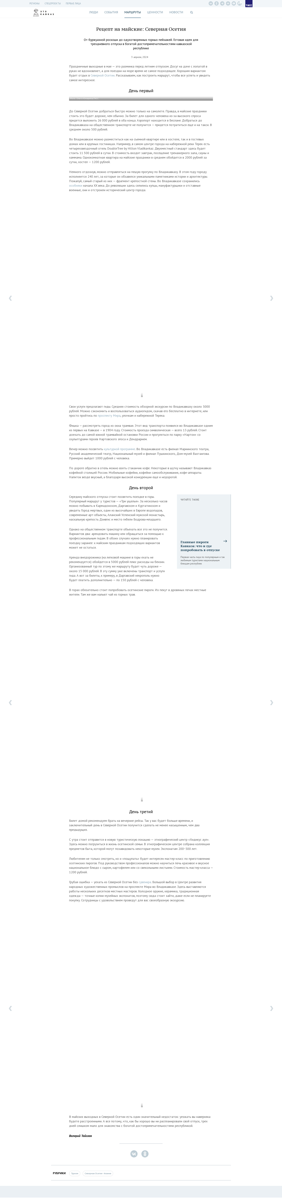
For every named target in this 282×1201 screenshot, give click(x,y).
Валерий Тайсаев (80, 1136)
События (111, 12)
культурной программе (119, 449)
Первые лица (73, 3)
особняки (76, 185)
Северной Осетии (103, 75)
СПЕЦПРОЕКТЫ (53, 3)
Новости (176, 12)
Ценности (155, 12)
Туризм (74, 1173)
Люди (93, 12)
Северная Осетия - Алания (98, 1173)
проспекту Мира (109, 415)
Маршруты (132, 12)
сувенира (145, 882)
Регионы (34, 3)
